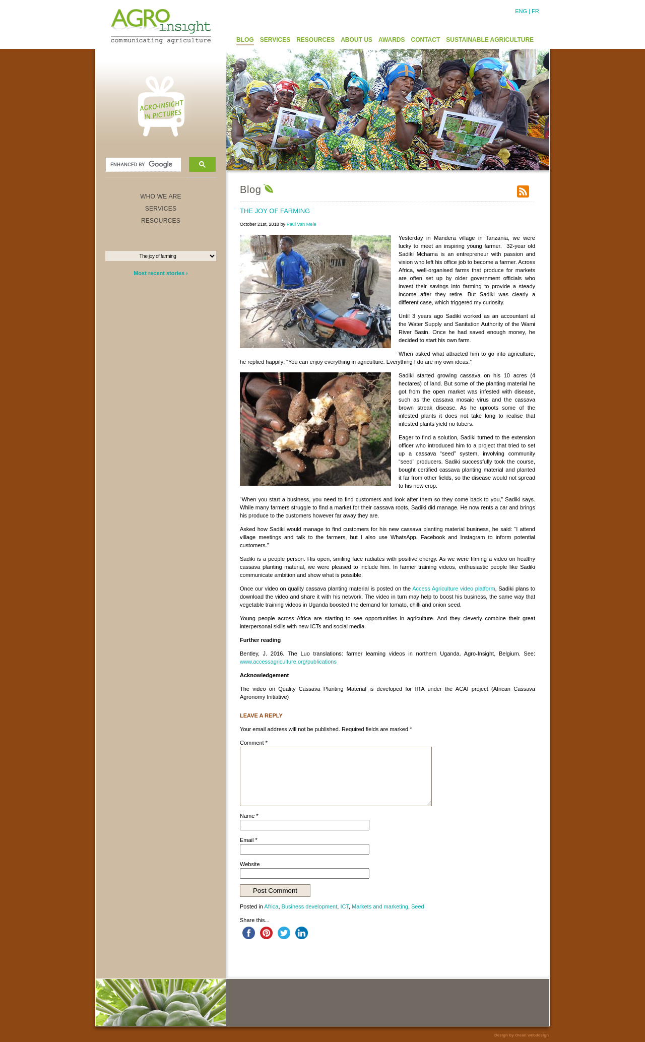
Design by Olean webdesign (521, 1035)
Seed (417, 906)
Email (248, 840)
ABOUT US (356, 39)
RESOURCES (315, 39)
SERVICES (275, 39)
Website (250, 864)
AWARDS (391, 39)
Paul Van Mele (301, 224)
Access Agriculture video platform (453, 588)
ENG (521, 11)
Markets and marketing (380, 906)
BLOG (245, 39)
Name (249, 816)
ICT (344, 906)
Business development (310, 906)
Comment (254, 743)
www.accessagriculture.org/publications (288, 662)
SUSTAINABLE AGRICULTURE (490, 39)
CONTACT (425, 39)
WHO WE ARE (160, 196)
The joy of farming (275, 211)
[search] (142, 164)
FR (535, 11)
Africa (271, 906)
